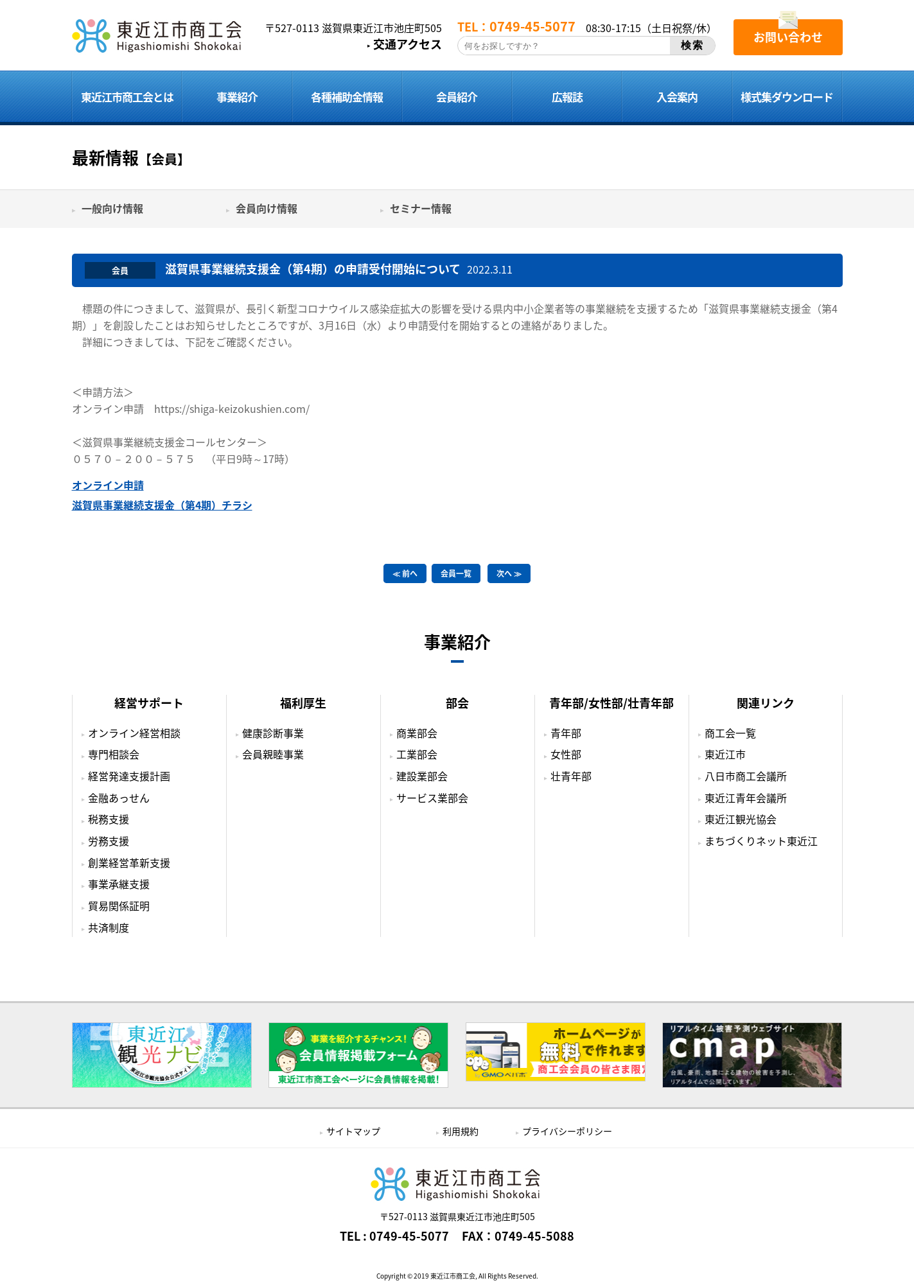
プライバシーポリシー (567, 1130)
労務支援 (108, 840)
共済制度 (108, 927)
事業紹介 (237, 97)
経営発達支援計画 (129, 775)
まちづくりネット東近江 (761, 840)
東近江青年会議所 (746, 797)
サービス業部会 (432, 797)
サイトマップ (353, 1130)
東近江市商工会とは (127, 97)
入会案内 (677, 97)
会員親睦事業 (273, 754)
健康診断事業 (273, 732)
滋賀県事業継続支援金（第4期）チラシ (162, 504)
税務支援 (108, 818)
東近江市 (725, 754)
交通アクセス (407, 44)
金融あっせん (119, 797)
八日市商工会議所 (746, 775)
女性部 (565, 754)
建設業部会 (422, 775)
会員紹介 (456, 97)
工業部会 (416, 754)
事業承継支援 (119, 883)
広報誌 (567, 97)
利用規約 (461, 1130)
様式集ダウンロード (787, 97)
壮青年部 (571, 775)
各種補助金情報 (347, 97)
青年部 (565, 732)
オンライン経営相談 (134, 732)
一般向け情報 (112, 208)
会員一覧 (456, 573)
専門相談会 (113, 754)
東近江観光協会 (741, 818)
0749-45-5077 (409, 1236)
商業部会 (416, 732)
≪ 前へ (404, 573)
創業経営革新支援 (129, 862)
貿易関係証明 (119, 905)
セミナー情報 (421, 208)
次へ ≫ (509, 573)
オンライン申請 (108, 485)
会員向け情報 (266, 208)
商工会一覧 (730, 732)
